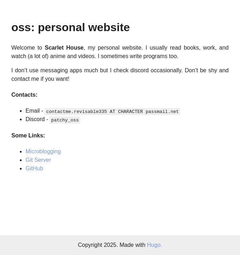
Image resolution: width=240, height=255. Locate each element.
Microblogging (43, 151)
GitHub (34, 168)
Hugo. (154, 245)
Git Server (38, 160)
